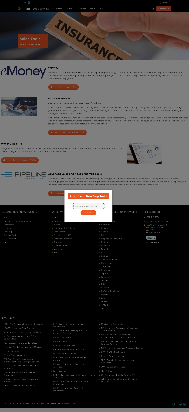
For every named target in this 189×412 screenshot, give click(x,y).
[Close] (107, 195)
